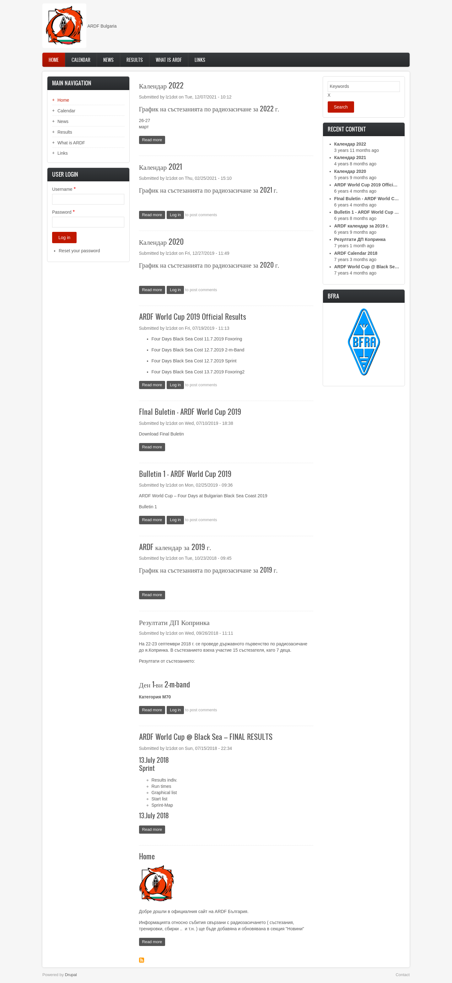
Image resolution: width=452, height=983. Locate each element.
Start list (160, 798)
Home (54, 59)
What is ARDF (169, 59)
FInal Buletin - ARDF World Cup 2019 (367, 198)
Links (200, 59)
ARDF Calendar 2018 (356, 253)
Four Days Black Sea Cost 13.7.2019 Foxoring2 (198, 371)
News (108, 59)
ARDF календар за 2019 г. (361, 225)
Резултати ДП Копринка (360, 239)
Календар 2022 (350, 144)
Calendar (81, 59)
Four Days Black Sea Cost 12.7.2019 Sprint (194, 360)
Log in (175, 214)
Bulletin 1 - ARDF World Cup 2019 (367, 212)
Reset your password (79, 250)
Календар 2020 (350, 171)
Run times (161, 786)
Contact (403, 974)
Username (62, 189)
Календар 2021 (350, 157)
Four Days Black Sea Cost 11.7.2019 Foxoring (197, 338)
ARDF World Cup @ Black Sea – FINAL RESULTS (367, 266)
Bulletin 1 (148, 506)
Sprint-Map (162, 805)
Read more (153, 140)
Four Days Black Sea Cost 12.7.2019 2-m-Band (198, 349)
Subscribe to (141, 960)
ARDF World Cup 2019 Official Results (367, 184)
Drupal (71, 974)
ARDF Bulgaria (101, 26)
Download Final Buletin (161, 433)
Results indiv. (164, 780)
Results (134, 59)
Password (61, 212)
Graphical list (164, 792)
